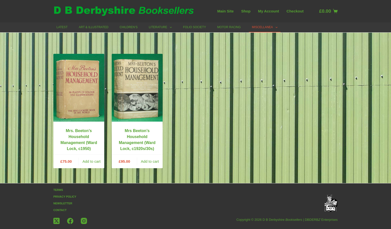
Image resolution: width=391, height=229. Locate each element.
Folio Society (194, 27)
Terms (58, 189)
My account (268, 11)
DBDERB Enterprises (321, 220)
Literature (161, 27)
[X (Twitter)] (56, 221)
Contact (60, 210)
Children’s (129, 27)
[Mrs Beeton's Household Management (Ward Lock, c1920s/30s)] (137, 88)
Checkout (295, 11)
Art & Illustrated (93, 27)
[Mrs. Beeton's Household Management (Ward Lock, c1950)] (78, 88)
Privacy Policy (64, 196)
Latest (62, 27)
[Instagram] (84, 221)
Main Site (225, 11)
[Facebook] (70, 221)
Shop (246, 11)
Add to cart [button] (92, 161)
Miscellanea (265, 27)
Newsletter (62, 203)
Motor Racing (229, 27)
